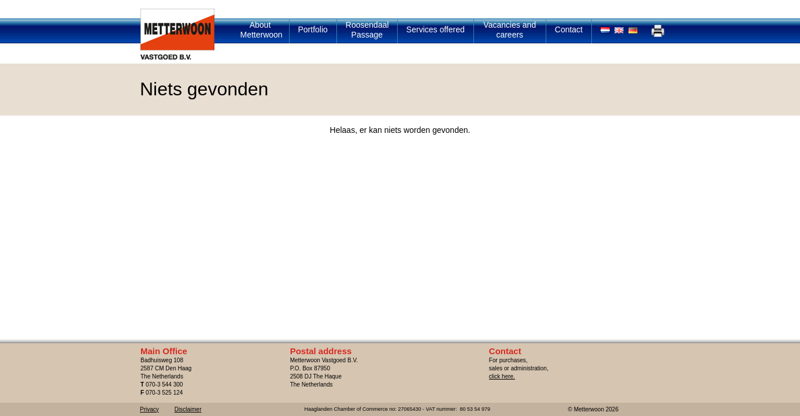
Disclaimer (188, 409)
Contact (569, 29)
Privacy (149, 409)
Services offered (435, 29)
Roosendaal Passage (367, 29)
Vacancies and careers (509, 29)
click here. (502, 376)
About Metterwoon (261, 29)
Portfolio (313, 29)
